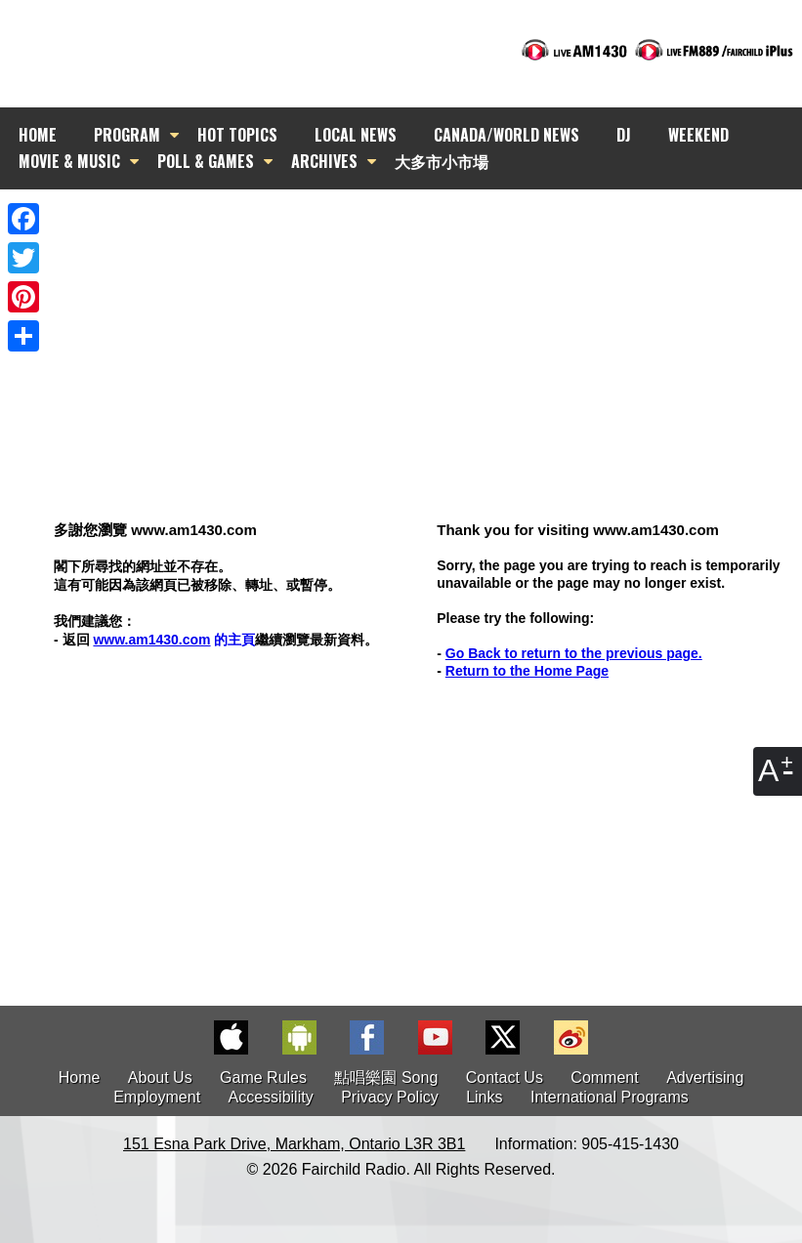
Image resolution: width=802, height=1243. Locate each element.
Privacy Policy (390, 1097)
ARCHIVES (324, 161)
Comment (604, 1077)
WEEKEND (698, 134)
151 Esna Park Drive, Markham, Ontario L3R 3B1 (294, 1144)
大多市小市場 (441, 161)
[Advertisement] (418, 317)
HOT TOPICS (237, 134)
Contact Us (504, 1077)
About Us (160, 1077)
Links (484, 1097)
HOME (38, 134)
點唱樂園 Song (388, 1077)
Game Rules (263, 1077)
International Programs (609, 1097)
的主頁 (174, 639)
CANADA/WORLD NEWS (506, 134)
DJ (623, 134)
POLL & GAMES (205, 161)
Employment (156, 1097)
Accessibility (271, 1097)
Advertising (704, 1077)
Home (80, 1077)
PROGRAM (127, 134)
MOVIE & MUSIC (69, 161)
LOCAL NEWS (356, 134)
